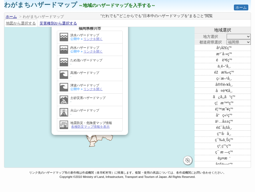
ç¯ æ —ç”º (224, 152)
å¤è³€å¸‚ (224, 91)
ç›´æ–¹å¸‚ (224, 78)
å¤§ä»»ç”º (224, 164)
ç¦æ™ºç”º (224, 103)
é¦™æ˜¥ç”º (224, 109)
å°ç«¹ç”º (224, 115)
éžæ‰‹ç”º (224, 72)
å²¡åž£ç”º (224, 48)
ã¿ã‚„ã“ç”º (224, 97)
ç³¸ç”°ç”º (224, 146)
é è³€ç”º (224, 60)
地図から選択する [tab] (21, 23)
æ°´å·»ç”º (224, 54)
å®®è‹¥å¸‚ (224, 84)
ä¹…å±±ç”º (224, 121)
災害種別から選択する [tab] (58, 23)
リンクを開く (93, 33)
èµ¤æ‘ (224, 158)
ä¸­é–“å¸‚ (224, 66)
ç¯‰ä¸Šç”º (224, 140)
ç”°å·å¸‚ (224, 133)
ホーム (241, 7)
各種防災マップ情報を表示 (90, 121)
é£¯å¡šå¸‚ (224, 127)
